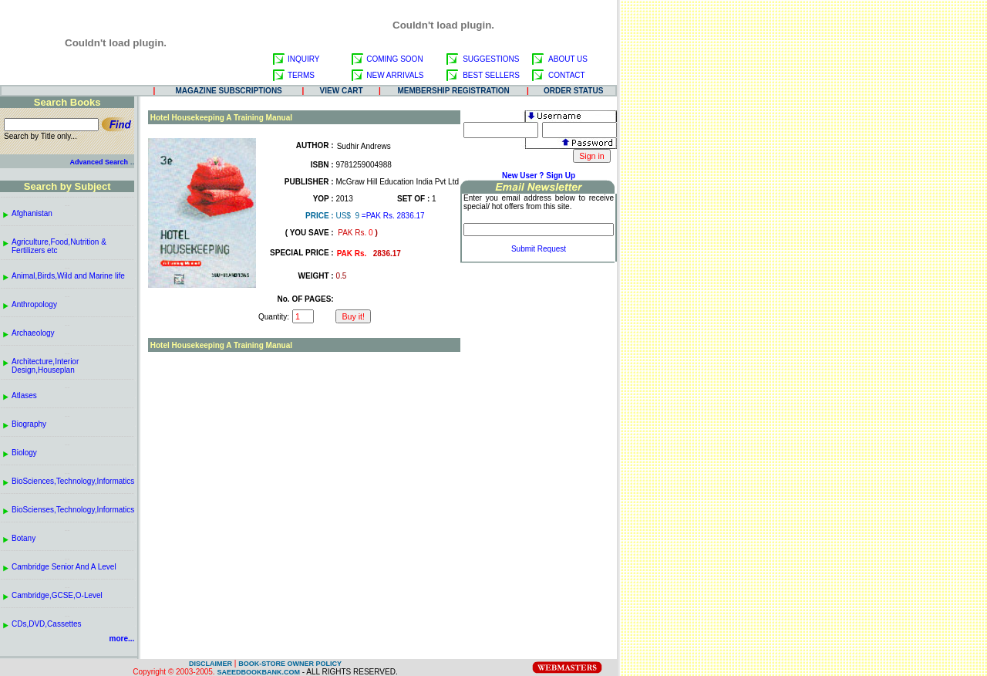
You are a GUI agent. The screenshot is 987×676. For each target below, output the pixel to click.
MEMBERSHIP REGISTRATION (454, 90)
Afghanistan (32, 213)
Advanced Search (98, 162)
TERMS (301, 75)
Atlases (24, 395)
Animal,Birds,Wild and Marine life (68, 276)
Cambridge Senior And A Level (64, 567)
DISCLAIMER (210, 664)
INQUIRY (304, 59)
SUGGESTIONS (491, 59)
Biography (29, 424)
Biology (24, 452)
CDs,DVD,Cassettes (47, 624)
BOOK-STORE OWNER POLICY (290, 664)
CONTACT (566, 75)
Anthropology (34, 304)
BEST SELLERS (491, 75)
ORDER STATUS (573, 90)
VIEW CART (341, 90)
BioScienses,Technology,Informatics (73, 509)
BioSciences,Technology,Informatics (73, 481)
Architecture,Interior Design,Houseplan (45, 365)
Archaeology (33, 333)
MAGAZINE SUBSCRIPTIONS (228, 90)
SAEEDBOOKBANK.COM (258, 672)
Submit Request (538, 249)
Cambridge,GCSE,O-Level (57, 595)
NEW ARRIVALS (394, 75)
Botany (23, 538)
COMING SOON (394, 59)
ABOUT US (568, 59)
